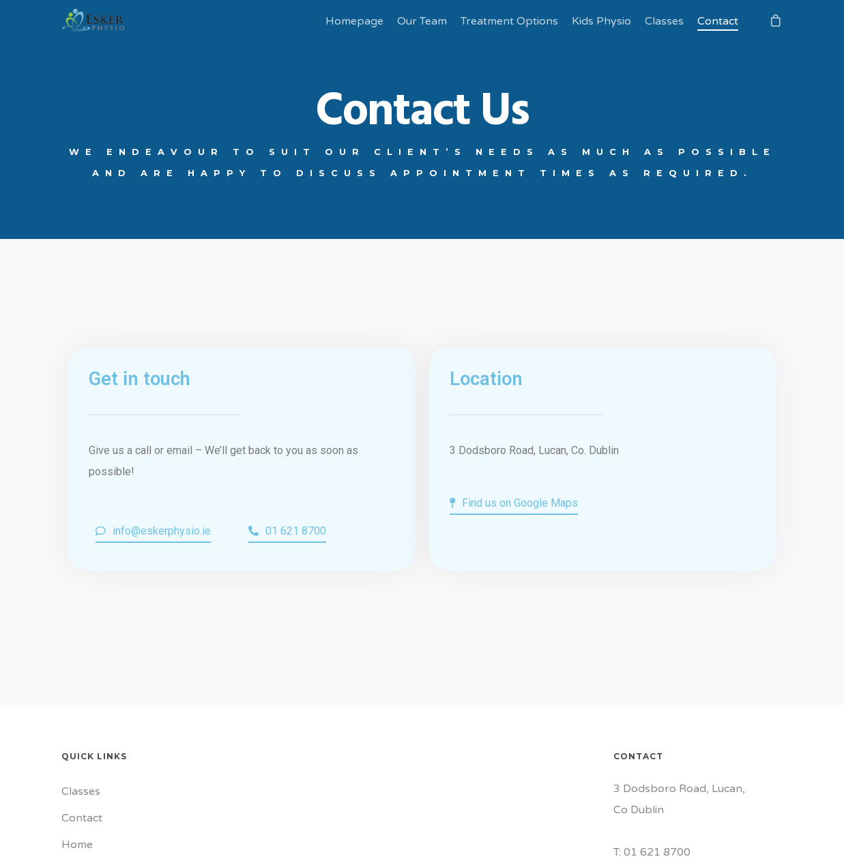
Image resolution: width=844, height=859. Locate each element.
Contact (717, 21)
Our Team (422, 21)
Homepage (354, 21)
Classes (664, 21)
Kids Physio (601, 21)
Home (77, 844)
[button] (153, 532)
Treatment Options (509, 21)
